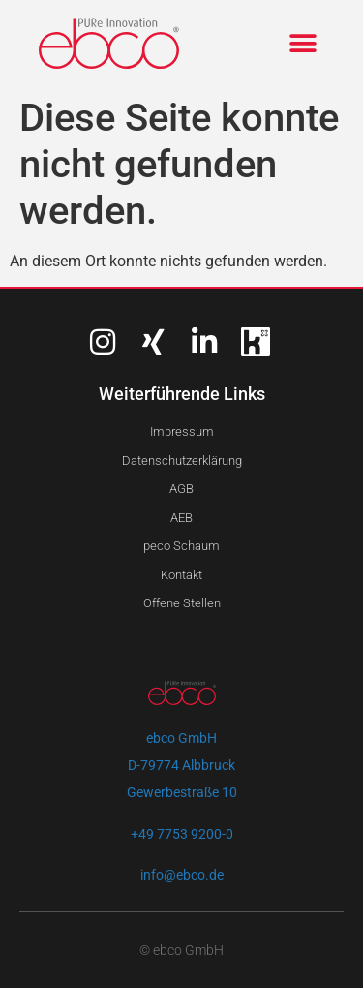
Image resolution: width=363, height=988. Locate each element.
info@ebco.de (182, 874)
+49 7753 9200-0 (182, 834)
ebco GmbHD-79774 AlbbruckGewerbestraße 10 (182, 765)
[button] (302, 44)
